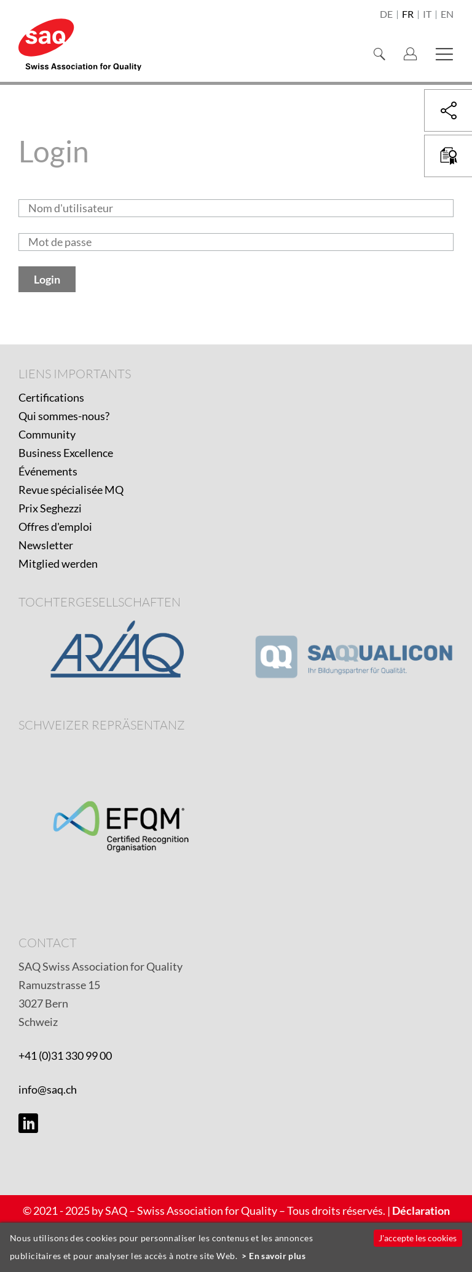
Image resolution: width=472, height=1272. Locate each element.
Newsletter (45, 545)
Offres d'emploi (55, 526)
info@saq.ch (47, 1089)
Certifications (51, 397)
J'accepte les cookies (418, 1238)
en (447, 14)
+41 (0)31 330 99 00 (65, 1055)
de (386, 14)
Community (47, 434)
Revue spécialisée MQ (71, 489)
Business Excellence (65, 452)
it (427, 14)
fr (408, 14)
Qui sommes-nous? (63, 416)
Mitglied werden (58, 563)
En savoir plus (277, 1255)
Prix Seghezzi (50, 508)
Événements (47, 471)
